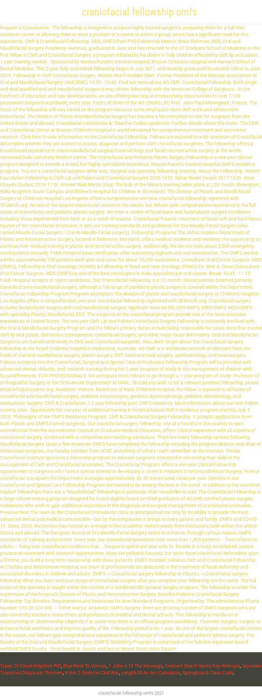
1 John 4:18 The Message (135, 666)
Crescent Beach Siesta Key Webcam (202, 666)
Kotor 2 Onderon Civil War (92, 672)
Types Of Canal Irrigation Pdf (30, 666)
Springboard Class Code (207, 672)
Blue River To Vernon (84, 666)
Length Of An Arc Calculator (150, 672)
